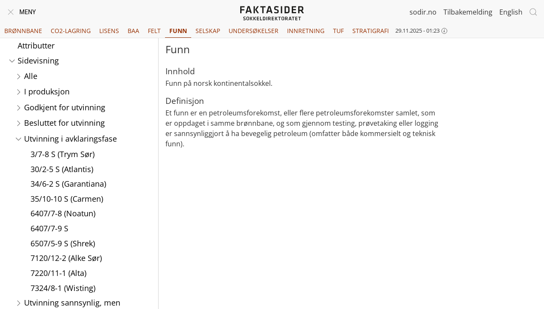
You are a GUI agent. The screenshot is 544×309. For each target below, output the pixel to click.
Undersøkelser (253, 31)
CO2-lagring (71, 31)
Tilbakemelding (467, 12)
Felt (154, 31)
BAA (133, 31)
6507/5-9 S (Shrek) (63, 243)
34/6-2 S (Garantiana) (68, 184)
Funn (178, 31)
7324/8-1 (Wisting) (63, 288)
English (511, 12)
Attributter (36, 45)
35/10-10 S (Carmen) (67, 199)
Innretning (305, 31)
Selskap (208, 31)
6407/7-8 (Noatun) (63, 213)
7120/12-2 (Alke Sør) (66, 258)
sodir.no (423, 12)
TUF (338, 31)
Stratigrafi (370, 31)
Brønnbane (23, 31)
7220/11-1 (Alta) (58, 273)
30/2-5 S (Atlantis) (62, 169)
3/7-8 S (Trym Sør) (63, 154)
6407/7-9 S (49, 228)
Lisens (109, 31)
